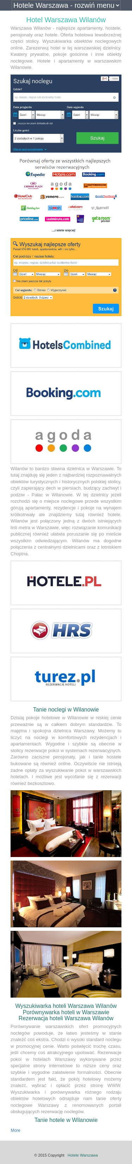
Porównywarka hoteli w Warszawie (66, 1012)
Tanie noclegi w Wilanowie (66, 710)
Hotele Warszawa (83, 1155)
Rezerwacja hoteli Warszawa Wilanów (66, 1018)
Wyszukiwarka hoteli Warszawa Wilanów (66, 1006)
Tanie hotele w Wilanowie (66, 1120)
